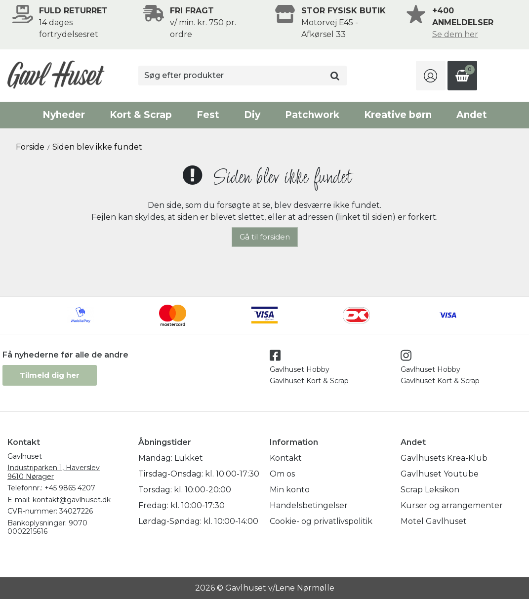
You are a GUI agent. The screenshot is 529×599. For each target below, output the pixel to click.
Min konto (290, 489)
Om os (282, 474)
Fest (208, 114)
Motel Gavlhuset (434, 521)
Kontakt (286, 458)
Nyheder (63, 114)
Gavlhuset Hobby (299, 369)
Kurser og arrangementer (452, 505)
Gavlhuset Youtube (440, 474)
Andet (471, 114)
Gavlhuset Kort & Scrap (309, 380)
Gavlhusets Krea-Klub (444, 458)
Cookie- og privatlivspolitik (321, 521)
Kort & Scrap (141, 114)
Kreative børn (398, 114)
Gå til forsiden (265, 236)
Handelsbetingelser (309, 505)
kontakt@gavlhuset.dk (72, 499)
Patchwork (312, 114)
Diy (252, 114)
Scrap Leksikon (430, 489)
